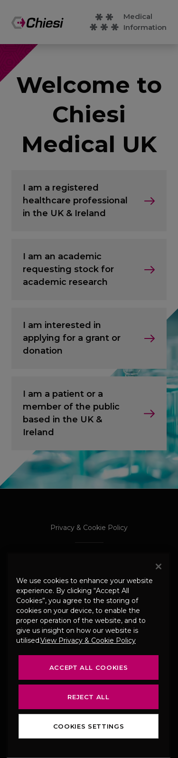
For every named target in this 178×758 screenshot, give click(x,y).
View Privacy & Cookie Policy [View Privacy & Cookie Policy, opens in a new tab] (88, 640)
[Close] (158, 566)
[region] (88, 655)
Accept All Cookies (88, 667)
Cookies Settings (88, 726)
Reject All (88, 697)
